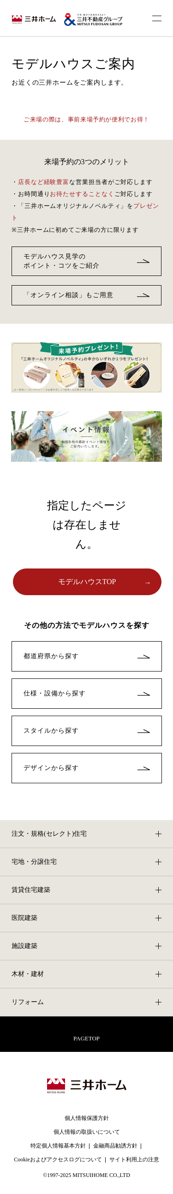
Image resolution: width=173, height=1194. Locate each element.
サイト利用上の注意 (134, 1159)
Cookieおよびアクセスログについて (58, 1159)
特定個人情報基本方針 (58, 1145)
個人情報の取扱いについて (87, 1132)
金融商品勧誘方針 (115, 1145)
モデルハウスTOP (87, 582)
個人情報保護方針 (87, 1118)
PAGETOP (86, 1038)
